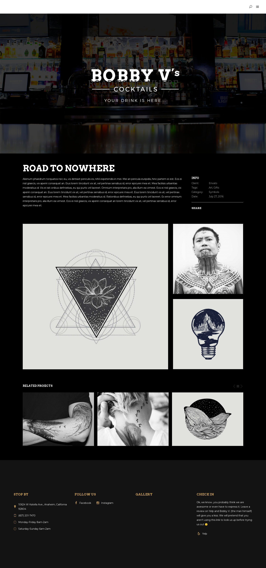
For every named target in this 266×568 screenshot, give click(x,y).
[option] (58, 419)
